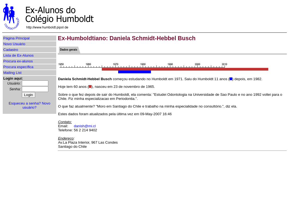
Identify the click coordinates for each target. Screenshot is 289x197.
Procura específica (18, 67)
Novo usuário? (36, 105)
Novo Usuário (14, 44)
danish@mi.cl (85, 126)
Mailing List (12, 73)
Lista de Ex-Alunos (18, 55)
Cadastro (10, 50)
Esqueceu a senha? (25, 103)
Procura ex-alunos (18, 61)
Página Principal (16, 38)
